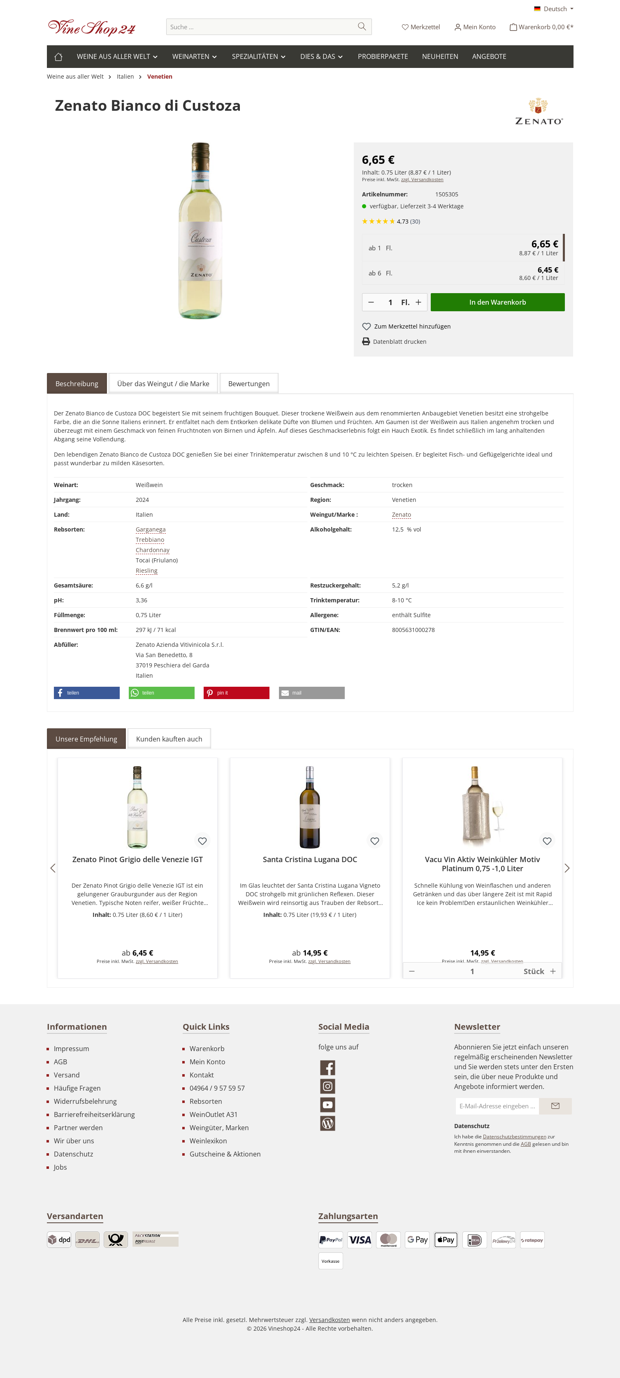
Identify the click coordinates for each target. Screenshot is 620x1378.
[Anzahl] (390, 302)
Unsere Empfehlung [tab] (86, 739)
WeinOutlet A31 (214, 1114)
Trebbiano (150, 539)
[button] (87, 693)
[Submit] (555, 1106)
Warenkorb (207, 1048)
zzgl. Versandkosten (422, 179)
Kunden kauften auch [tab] (169, 739)
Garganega (151, 529)
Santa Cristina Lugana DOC (310, 859)
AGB (60, 1061)
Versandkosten (329, 1320)
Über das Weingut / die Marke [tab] (163, 383)
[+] (418, 302)
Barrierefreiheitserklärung (94, 1114)
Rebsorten (206, 1101)
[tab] (77, 383)
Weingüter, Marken (219, 1127)
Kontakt (202, 1075)
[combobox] (259, 27)
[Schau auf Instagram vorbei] (378, 1086)
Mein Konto (207, 1061)
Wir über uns (74, 1140)
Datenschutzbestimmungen (514, 1136)
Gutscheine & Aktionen (225, 1154)
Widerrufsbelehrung (85, 1101)
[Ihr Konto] (475, 27)
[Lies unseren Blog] (378, 1123)
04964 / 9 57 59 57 (217, 1088)
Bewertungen (249, 383)
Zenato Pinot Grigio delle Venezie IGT (137, 859)
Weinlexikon (208, 1140)
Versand (67, 1075)
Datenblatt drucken (400, 341)
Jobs (60, 1167)
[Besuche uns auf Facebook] (378, 1068)
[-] (371, 302)
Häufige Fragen (77, 1088)
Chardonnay (153, 550)
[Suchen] (362, 27)
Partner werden (78, 1127)
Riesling (147, 570)
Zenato (401, 514)
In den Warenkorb (497, 302)
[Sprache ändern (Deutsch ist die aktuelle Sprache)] (554, 9)
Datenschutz (73, 1154)
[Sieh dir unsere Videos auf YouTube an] (378, 1105)
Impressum (71, 1048)
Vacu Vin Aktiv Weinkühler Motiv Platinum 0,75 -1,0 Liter (482, 864)
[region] (200, 230)
